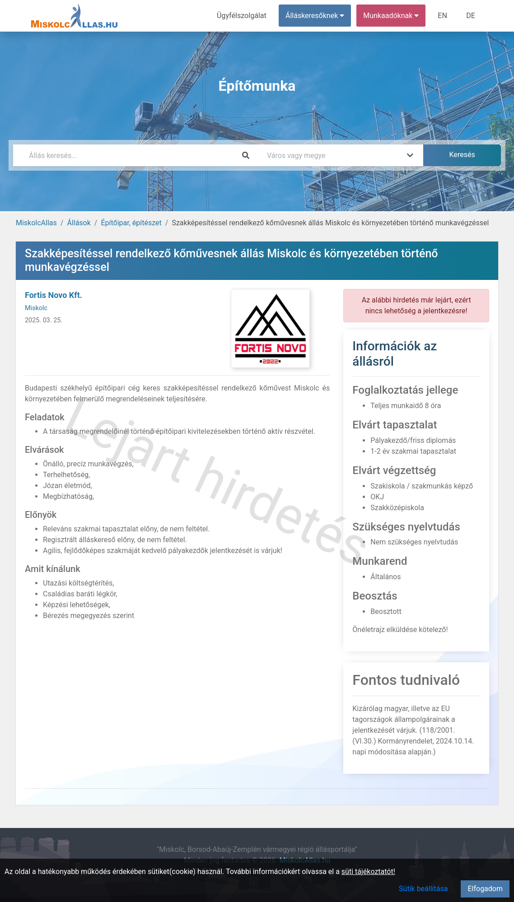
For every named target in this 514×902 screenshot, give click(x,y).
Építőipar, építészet (131, 223)
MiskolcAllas (36, 223)
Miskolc (36, 308)
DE (470, 15)
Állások (78, 223)
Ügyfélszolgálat (241, 15)
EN (443, 15)
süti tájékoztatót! (368, 871)
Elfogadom (485, 888)
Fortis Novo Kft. (53, 295)
